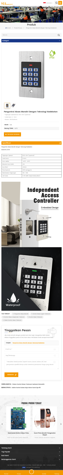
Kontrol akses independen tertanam (14, 317)
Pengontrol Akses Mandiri (20, 314)
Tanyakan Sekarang (12, 134)
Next (61, 424)
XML (44, 465)
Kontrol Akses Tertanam (35, 317)
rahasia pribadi (51, 465)
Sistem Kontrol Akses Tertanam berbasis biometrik (28, 384)
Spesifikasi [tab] (6, 143)
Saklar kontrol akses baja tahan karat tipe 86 (26, 388)
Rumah (8, 28)
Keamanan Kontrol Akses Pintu (18, 433)
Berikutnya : (6, 387)
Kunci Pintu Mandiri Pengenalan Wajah (45, 434)
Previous (2, 424)
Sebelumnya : (6, 384)
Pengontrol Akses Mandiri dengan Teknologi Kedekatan (28, 343)
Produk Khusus (18, 28)
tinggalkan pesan (31, 471)
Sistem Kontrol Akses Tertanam (12, 320)
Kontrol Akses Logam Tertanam (40, 314)
